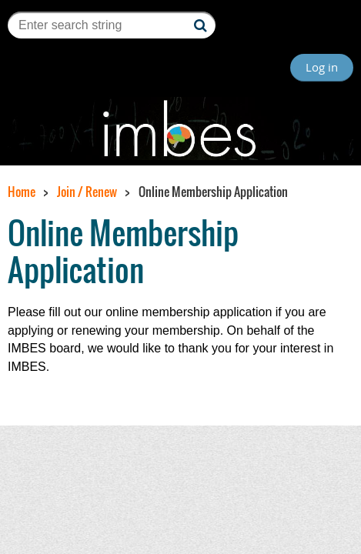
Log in (322, 67)
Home (21, 191)
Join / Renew (87, 191)
